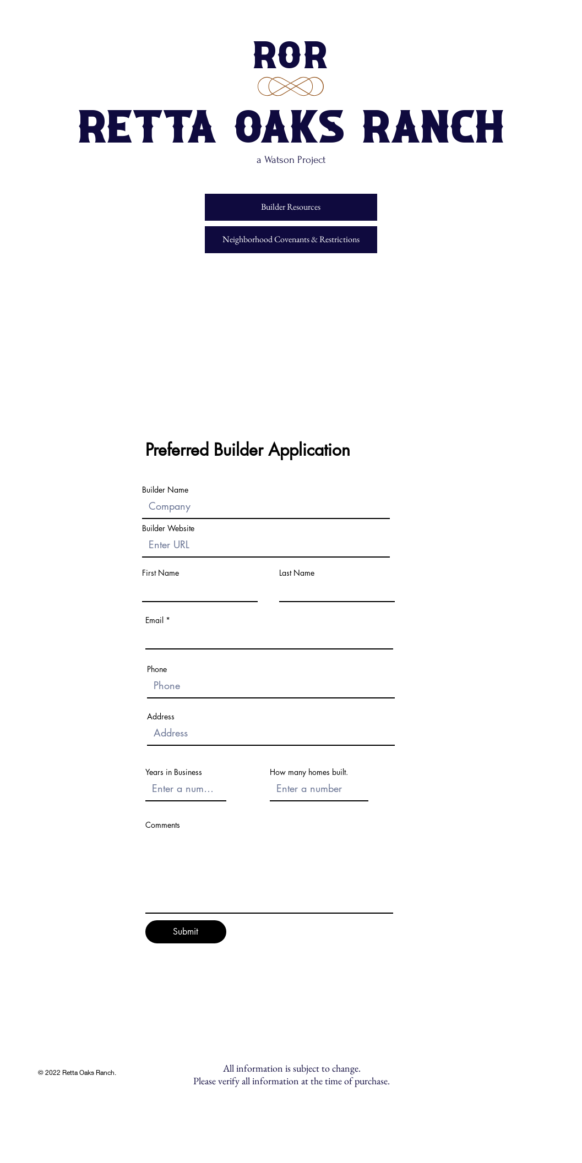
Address (161, 716)
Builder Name (165, 490)
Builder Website (168, 528)
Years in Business (173, 772)
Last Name (296, 573)
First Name (160, 573)
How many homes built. (309, 772)
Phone (157, 669)
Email (154, 620)
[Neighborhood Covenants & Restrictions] (291, 239)
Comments (162, 825)
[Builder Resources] (291, 207)
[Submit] (185, 931)
